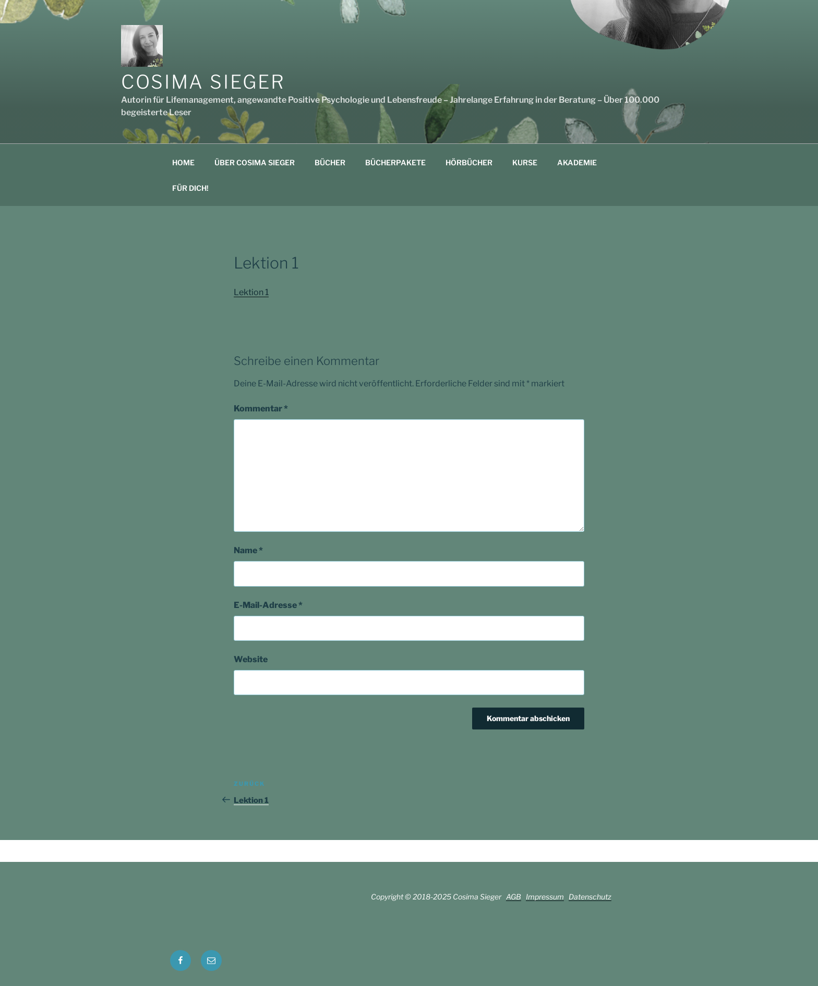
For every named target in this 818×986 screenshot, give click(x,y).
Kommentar (261, 408)
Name (248, 550)
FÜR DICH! (190, 188)
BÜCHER (330, 162)
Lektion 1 (251, 292)
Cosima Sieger (203, 81)
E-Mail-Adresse (268, 605)
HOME (183, 162)
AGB (513, 896)
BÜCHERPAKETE (395, 162)
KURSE (524, 162)
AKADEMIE (577, 162)
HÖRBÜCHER (469, 162)
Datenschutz (590, 896)
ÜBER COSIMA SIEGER (254, 162)
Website (251, 659)
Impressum (545, 896)
